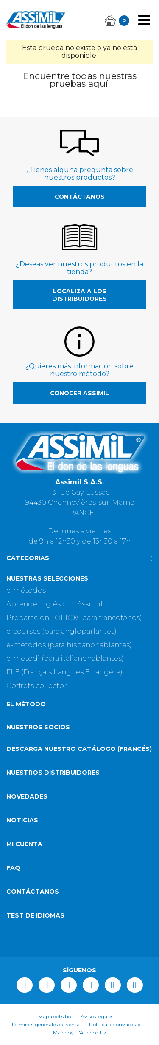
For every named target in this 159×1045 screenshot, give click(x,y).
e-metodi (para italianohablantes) (65, 658)
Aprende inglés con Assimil (54, 604)
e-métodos (26, 590)
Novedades (26, 796)
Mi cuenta (24, 844)
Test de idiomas (35, 915)
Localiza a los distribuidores (79, 295)
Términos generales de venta (45, 1024)
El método (26, 704)
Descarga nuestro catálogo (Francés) (79, 749)
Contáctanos (80, 196)
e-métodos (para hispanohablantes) (69, 645)
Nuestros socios (38, 727)
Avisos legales (97, 1016)
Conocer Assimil (79, 393)
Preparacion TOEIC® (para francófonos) (74, 618)
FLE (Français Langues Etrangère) (64, 672)
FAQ (13, 868)
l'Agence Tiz (92, 1032)
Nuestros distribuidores (53, 772)
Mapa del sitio (54, 1016)
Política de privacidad (115, 1024)
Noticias (22, 820)
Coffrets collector (36, 686)
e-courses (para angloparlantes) (61, 631)
